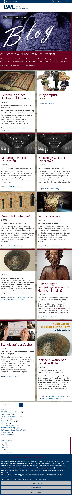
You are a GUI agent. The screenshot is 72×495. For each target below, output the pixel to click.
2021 (4, 438)
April (3, 445)
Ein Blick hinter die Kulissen (19, 297)
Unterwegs (5, 423)
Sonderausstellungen (16, 300)
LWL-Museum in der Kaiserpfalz (12, 430)
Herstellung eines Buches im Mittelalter (16, 96)
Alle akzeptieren (36, 483)
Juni (3, 443)
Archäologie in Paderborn (10, 416)
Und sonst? (5, 419)
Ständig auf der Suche (16, 344)
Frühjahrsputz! (48, 95)
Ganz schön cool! (49, 216)
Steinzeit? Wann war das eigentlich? (52, 361)
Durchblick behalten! (15, 216)
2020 (4, 450)
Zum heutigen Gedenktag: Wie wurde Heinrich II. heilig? (53, 287)
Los (21, 405)
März (3, 447)
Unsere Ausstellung (15, 186)
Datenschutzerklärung (41, 479)
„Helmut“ (66, 239)
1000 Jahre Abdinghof (9, 425)
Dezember (5, 452)
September (6, 440)
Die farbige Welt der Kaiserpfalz (15, 159)
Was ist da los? (14, 128)
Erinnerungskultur (57, 308)
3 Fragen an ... (6, 432)
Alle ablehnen (36, 488)
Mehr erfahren (36, 492)
